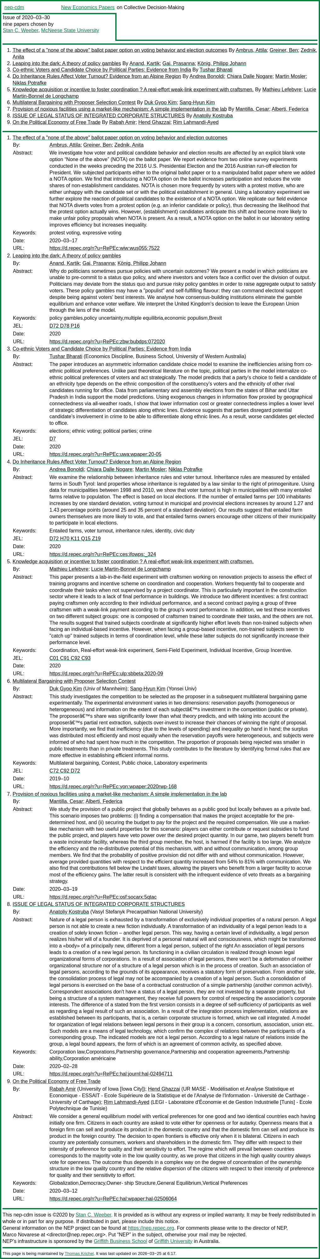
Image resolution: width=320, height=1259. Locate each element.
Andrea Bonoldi (207, 76)
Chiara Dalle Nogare (249, 76)
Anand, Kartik (144, 63)
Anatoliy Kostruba (212, 115)
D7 (52, 438)
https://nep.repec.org (151, 1228)
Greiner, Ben (284, 50)
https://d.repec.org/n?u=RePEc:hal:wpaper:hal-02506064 (113, 1198)
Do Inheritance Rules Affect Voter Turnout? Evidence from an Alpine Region (97, 76)
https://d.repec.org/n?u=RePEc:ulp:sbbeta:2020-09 (106, 673)
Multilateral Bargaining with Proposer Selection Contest (74, 102)
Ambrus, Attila (251, 50)
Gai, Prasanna (179, 63)
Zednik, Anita (129, 145)
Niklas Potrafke (30, 83)
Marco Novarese (21, 1234)
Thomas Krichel (79, 1253)
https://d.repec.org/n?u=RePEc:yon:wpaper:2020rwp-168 (113, 786)
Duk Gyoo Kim (160, 102)
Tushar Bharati (216, 69)
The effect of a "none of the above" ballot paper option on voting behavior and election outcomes (120, 50)
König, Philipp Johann (221, 63)
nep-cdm (14, 7)
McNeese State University (70, 30)
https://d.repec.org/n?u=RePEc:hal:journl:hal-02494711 (111, 1073)
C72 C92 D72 (64, 770)
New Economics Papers (88, 7)
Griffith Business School (120, 1241)
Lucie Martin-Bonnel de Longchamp (131, 569)
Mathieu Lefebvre (281, 89)
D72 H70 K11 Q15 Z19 (75, 538)
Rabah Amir (122, 122)
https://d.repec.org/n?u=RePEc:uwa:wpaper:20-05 (105, 454)
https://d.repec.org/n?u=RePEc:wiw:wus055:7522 (104, 248)
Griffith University (173, 1241)
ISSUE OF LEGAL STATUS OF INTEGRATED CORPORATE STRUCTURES (99, 115)
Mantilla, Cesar (252, 109)
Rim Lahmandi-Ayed (196, 122)
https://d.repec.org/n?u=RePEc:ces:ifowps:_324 (102, 554)
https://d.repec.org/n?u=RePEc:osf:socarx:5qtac (103, 897)
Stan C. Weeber (20, 30)
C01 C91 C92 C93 (70, 658)
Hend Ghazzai (154, 122)
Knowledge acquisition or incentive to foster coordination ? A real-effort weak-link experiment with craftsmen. (133, 89)
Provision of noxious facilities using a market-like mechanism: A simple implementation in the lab (120, 109)
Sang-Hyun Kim (197, 102)
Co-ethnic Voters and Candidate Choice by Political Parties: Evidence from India (102, 69)
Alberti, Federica (290, 109)
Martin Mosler (290, 76)
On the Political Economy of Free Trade (56, 122)
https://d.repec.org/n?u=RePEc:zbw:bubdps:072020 (107, 341)
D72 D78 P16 (64, 326)
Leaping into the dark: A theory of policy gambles (67, 63)
